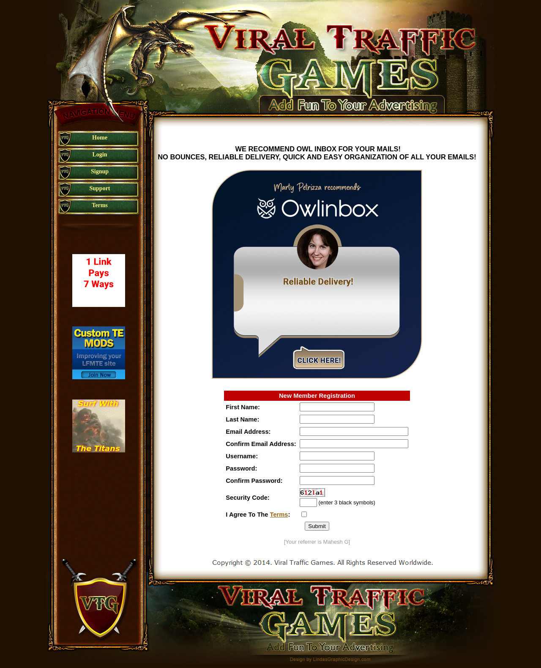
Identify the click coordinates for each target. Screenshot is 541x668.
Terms (279, 514)
